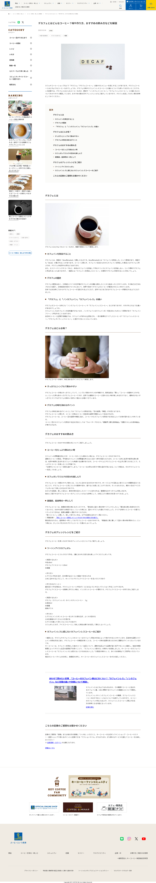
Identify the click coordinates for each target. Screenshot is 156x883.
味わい (12, 234)
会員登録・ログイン (54, 742)
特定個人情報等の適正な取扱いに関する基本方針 (58, 871)
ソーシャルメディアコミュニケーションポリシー (93, 871)
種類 (18, 234)
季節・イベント (14, 245)
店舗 (59, 3)
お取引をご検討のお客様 (22, 7)
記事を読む (90, 707)
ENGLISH (121, 2)
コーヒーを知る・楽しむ (31, 3)
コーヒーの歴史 (14, 43)
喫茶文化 (12, 84)
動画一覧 (12, 65)
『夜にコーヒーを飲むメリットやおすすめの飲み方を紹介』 (77, 517)
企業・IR (95, 3)
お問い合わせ (151, 7)
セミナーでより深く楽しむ (18, 71)
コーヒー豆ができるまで (18, 37)
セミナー (68, 3)
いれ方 (11, 54)
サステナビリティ (82, 3)
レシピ (11, 49)
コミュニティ (48, 3)
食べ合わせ (25, 237)
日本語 (114, 2)
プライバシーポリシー (31, 871)
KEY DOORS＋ (44, 35)
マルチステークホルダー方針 (123, 871)
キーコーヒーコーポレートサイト (8, 14)
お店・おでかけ (14, 241)
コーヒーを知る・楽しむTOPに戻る (20, 253)
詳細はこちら (50, 748)
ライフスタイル (14, 237)
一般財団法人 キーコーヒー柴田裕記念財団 (132, 858)
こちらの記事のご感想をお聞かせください (70, 175)
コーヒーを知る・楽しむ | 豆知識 (34, 14)
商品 (16, 3)
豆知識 (11, 60)
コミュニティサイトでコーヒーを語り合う (18, 77)
